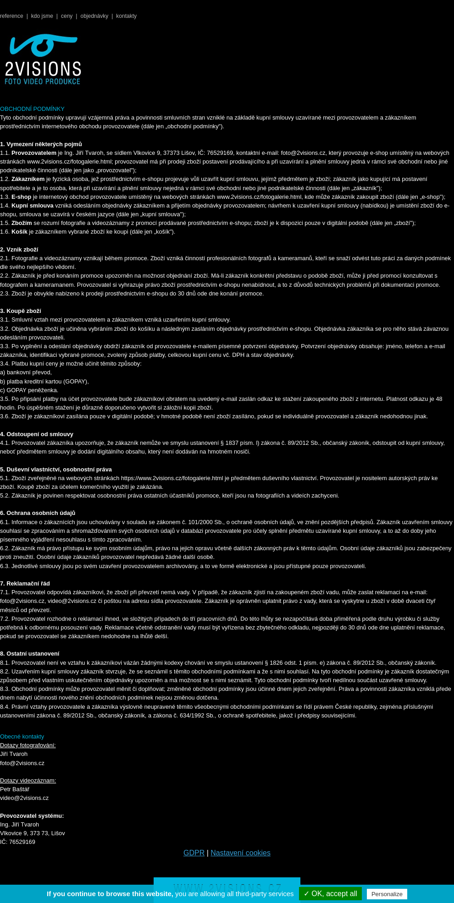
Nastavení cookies (240, 853)
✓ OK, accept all (330, 894)
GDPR (194, 853)
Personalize (387, 894)
